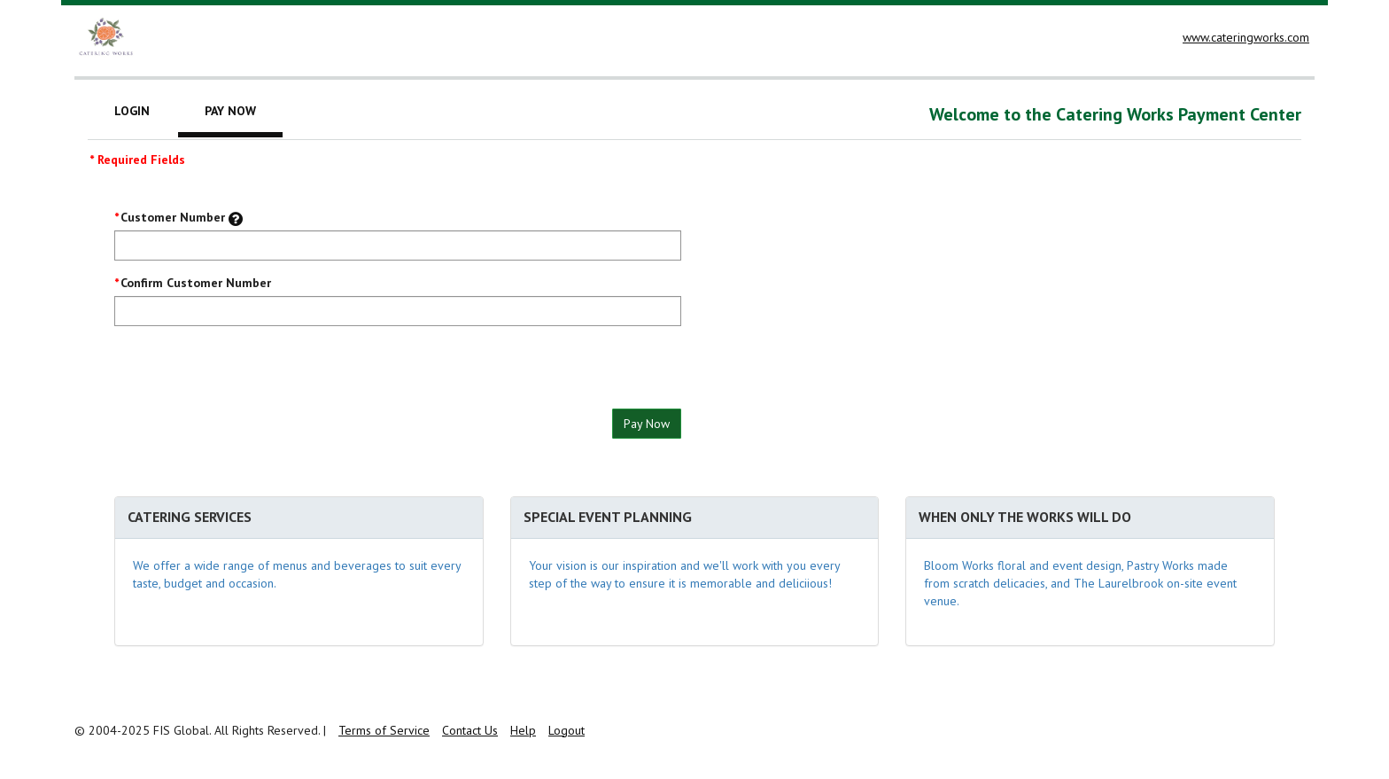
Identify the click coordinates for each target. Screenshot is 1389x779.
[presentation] (249, 374)
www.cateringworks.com (1246, 37)
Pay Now (647, 424)
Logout (566, 730)
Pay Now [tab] (230, 111)
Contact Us (470, 730)
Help (523, 730)
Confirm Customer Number (195, 283)
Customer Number (172, 217)
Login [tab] (132, 111)
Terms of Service (384, 730)
